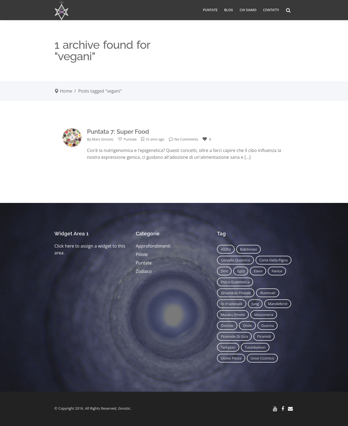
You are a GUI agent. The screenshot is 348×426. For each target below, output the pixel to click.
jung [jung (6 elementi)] (255, 303)
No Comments (183, 139)
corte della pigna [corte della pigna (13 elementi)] (273, 260)
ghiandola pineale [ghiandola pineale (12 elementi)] (236, 292)
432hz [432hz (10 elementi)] (226, 249)
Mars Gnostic (102, 139)
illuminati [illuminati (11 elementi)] (267, 292)
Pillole (142, 254)
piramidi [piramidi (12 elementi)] (264, 336)
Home (66, 91)
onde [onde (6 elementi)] (247, 325)
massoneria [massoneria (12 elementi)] (263, 314)
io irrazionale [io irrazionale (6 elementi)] (231, 303)
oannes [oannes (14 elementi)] (227, 325)
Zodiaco (144, 271)
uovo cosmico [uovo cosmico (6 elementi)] (262, 358)
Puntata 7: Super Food (118, 131)
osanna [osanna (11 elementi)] (267, 325)
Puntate (130, 139)
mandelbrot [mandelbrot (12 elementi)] (277, 303)
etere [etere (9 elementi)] (258, 271)
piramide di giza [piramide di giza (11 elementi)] (234, 336)
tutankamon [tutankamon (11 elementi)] (255, 347)
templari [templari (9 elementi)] (228, 347)
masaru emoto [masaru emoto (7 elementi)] (233, 314)
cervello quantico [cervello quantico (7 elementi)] (235, 260)
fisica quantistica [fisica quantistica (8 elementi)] (235, 281)
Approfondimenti (153, 246)
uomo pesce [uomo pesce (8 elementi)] (231, 358)
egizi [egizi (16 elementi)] (240, 271)
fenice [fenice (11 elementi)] (277, 271)
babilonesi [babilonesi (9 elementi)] (248, 249)
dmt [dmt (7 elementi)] (224, 271)
